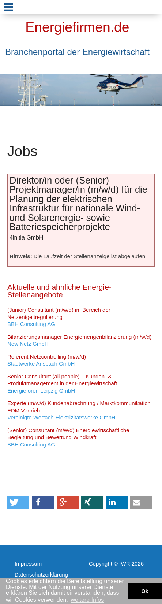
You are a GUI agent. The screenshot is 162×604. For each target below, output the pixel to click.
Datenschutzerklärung (41, 574)
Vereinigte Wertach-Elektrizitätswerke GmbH (79, 410)
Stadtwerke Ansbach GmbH (46, 360)
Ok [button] (144, 591)
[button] (18, 502)
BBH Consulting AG (58, 317)
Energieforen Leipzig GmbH (62, 383)
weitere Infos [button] (87, 600)
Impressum (28, 563)
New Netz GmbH (79, 340)
